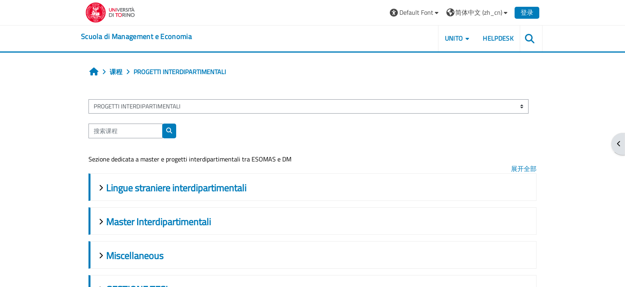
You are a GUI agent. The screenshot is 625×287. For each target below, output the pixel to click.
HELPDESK (498, 38)
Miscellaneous (134, 255)
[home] (136, 36)
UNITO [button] (454, 38)
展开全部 (524, 168)
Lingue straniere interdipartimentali (176, 188)
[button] (415, 12)
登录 (527, 12)
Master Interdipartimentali (158, 221)
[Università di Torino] (110, 11)
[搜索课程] (125, 131)
